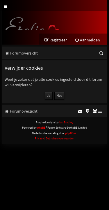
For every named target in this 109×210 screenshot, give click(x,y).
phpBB (41, 128)
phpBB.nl (70, 133)
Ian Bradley (66, 122)
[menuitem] (87, 40)
